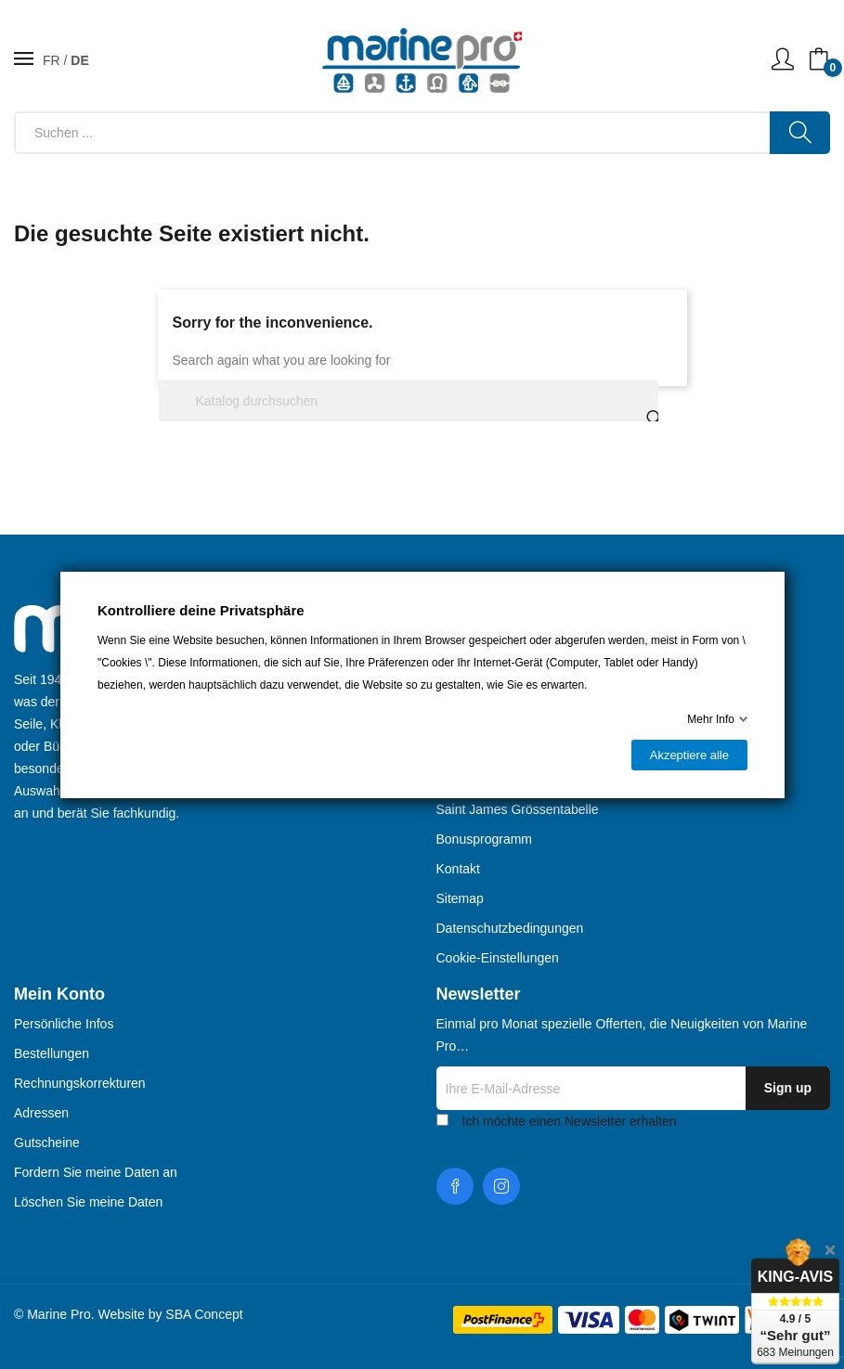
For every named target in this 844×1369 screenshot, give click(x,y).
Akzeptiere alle (688, 755)
